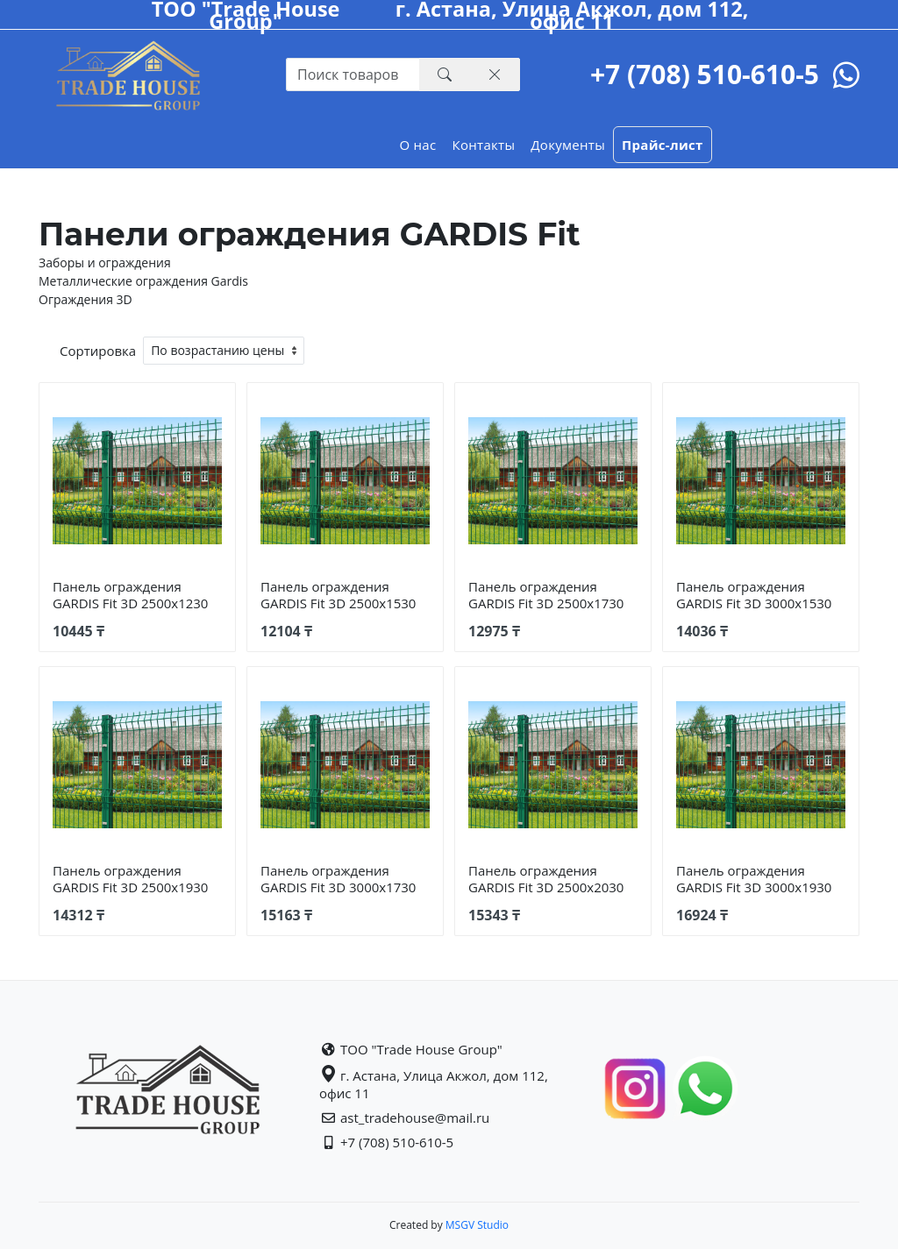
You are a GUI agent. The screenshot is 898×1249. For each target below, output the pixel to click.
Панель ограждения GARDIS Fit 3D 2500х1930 (130, 879)
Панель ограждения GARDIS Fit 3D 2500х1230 (130, 595)
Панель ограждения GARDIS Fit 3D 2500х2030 (546, 879)
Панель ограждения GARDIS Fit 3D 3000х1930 (753, 879)
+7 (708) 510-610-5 (704, 74)
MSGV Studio (476, 1224)
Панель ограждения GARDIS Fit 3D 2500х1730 (546, 595)
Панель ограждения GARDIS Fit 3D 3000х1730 (338, 879)
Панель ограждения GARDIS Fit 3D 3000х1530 (753, 595)
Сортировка (98, 350)
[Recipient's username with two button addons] (353, 74)
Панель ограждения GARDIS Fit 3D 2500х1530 (338, 595)
